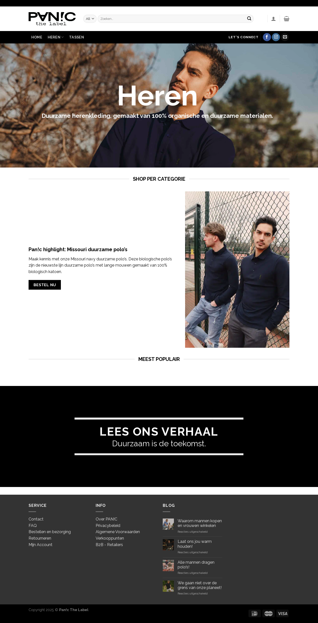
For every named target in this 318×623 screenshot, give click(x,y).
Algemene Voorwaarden (118, 531)
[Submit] (249, 18)
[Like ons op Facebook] (267, 37)
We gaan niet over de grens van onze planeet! (200, 585)
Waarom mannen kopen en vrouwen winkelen (200, 523)
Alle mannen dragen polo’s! (196, 564)
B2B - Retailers (109, 544)
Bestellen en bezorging (50, 531)
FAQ (33, 525)
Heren (56, 37)
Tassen (76, 37)
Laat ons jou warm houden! (195, 544)
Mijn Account (40, 544)
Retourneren (40, 538)
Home (36, 37)
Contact (36, 519)
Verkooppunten (110, 538)
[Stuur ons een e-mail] (285, 37)
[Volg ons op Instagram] (276, 37)
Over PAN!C (106, 519)
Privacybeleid (108, 525)
